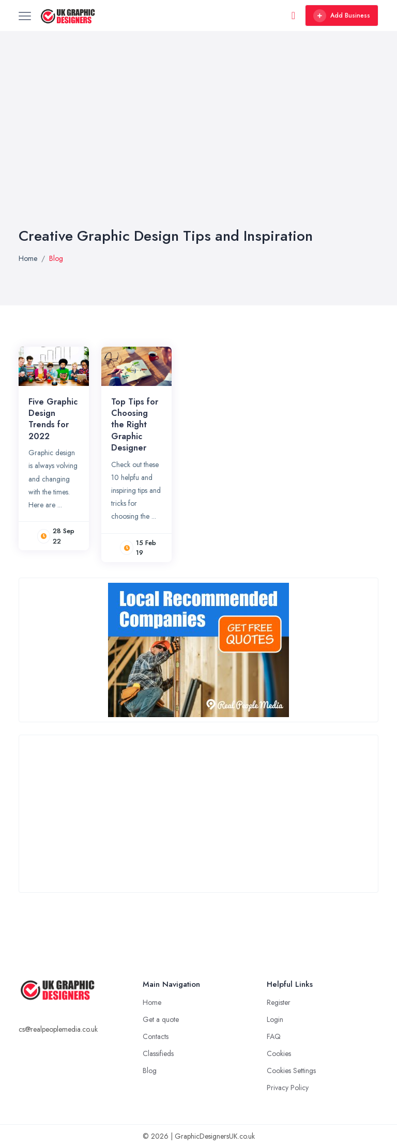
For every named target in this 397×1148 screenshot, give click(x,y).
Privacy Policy (288, 1087)
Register (279, 1002)
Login (275, 1019)
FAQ (274, 1036)
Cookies (279, 1053)
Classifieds (158, 1053)
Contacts (156, 1036)
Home (28, 258)
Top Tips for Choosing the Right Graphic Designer (134, 425)
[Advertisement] (198, 149)
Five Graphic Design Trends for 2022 (53, 419)
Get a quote (161, 1019)
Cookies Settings (291, 1070)
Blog (150, 1070)
